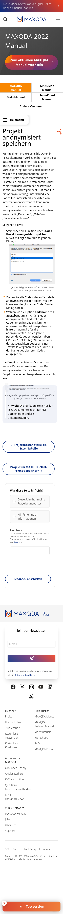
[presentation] (29, 565)
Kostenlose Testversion (11, 736)
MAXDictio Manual (47, 88)
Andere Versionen (31, 106)
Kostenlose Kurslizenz (11, 745)
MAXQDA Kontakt (15, 813)
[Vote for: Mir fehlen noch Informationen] (30, 516)
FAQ (37, 743)
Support (17, 542)
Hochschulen (13, 722)
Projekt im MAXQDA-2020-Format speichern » (28, 469)
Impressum (45, 849)
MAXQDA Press (44, 749)
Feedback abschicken (28, 579)
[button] (32, 501)
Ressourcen (42, 711)
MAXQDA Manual (16, 88)
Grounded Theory (15, 768)
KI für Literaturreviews (14, 797)
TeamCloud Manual (47, 97)
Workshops (41, 738)
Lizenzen (10, 711)
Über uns (10, 825)
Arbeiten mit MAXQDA (13, 760)
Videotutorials (43, 732)
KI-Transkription (14, 779)
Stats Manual (16, 97)
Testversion (35, 906)
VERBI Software (14, 808)
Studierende (12, 728)
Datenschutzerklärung (25, 674)
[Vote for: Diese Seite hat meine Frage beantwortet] (30, 501)
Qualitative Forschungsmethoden (18, 787)
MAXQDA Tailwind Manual (44, 724)
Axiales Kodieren (15, 773)
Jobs (7, 819)
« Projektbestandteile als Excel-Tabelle (28, 446)
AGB (7, 849)
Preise (8, 716)
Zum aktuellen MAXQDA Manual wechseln (29, 62)
